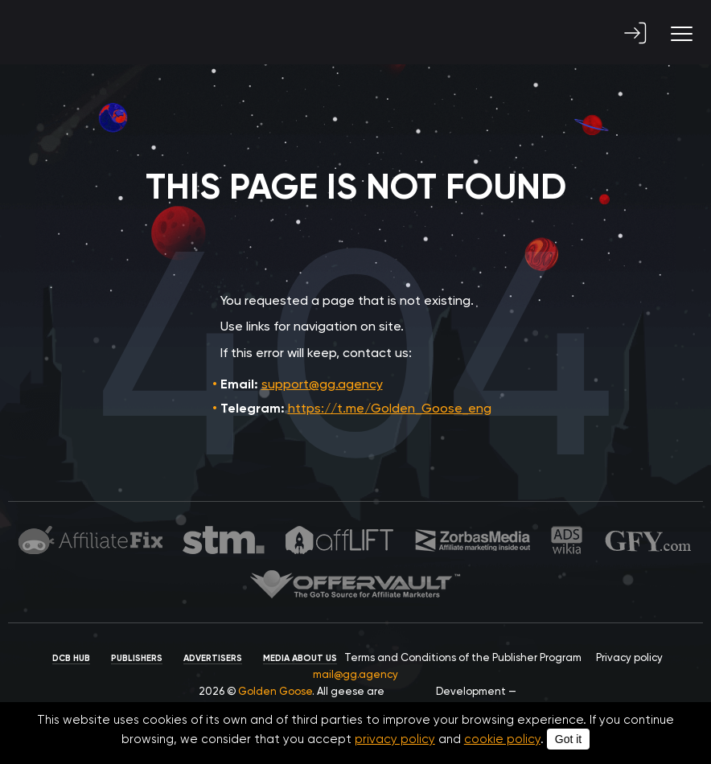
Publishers (136, 658)
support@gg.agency (322, 384)
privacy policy (395, 739)
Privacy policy (629, 657)
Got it (568, 739)
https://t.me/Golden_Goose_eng (389, 408)
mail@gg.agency (355, 674)
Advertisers (212, 658)
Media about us (300, 658)
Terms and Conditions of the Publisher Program (463, 657)
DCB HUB (71, 658)
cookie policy (502, 739)
